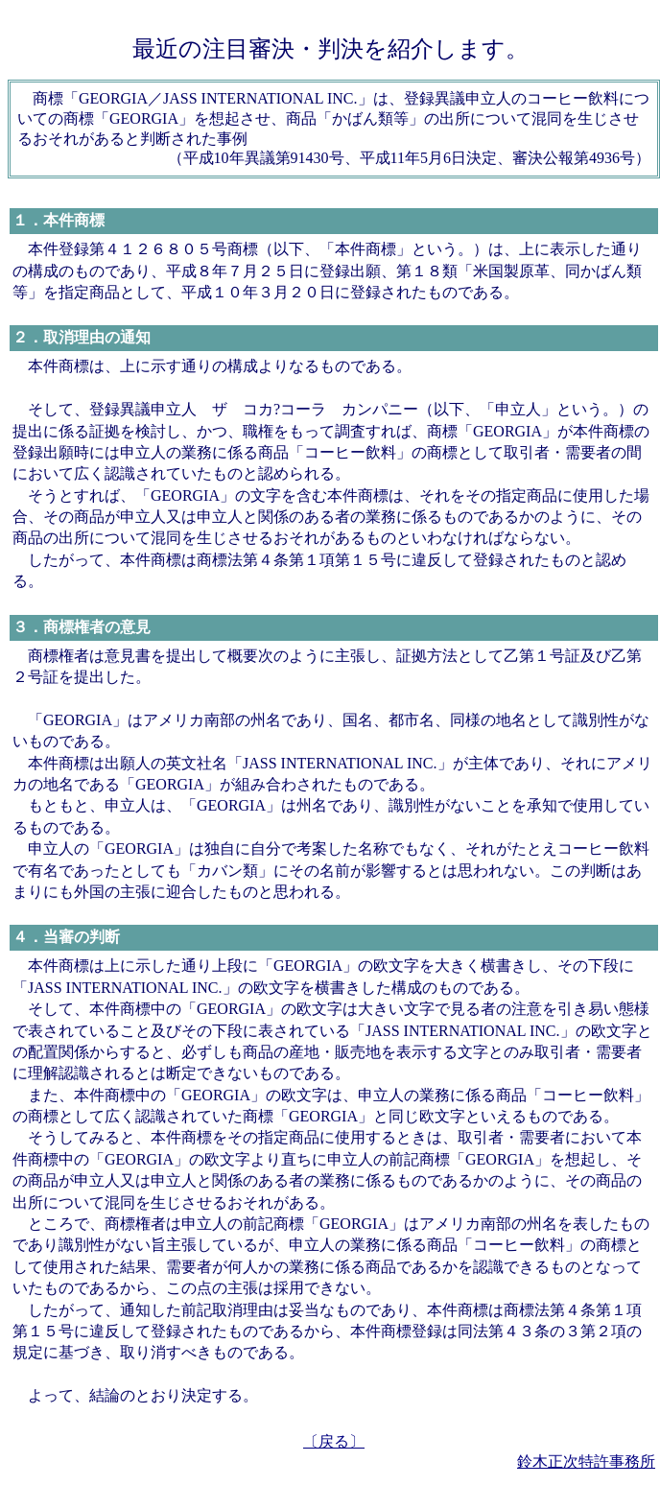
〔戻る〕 (334, 1441)
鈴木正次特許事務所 (586, 1461)
